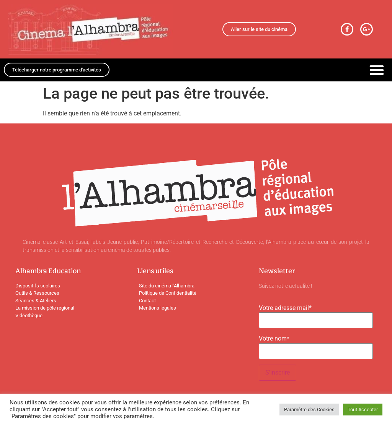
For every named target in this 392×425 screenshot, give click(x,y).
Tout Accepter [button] (363, 409)
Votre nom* (274, 339)
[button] (376, 69)
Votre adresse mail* (285, 308)
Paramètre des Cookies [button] (309, 409)
